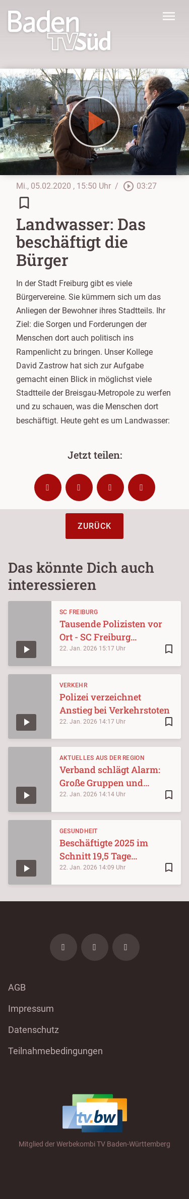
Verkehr (73, 685)
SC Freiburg (78, 612)
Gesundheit (78, 831)
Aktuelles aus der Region (102, 758)
